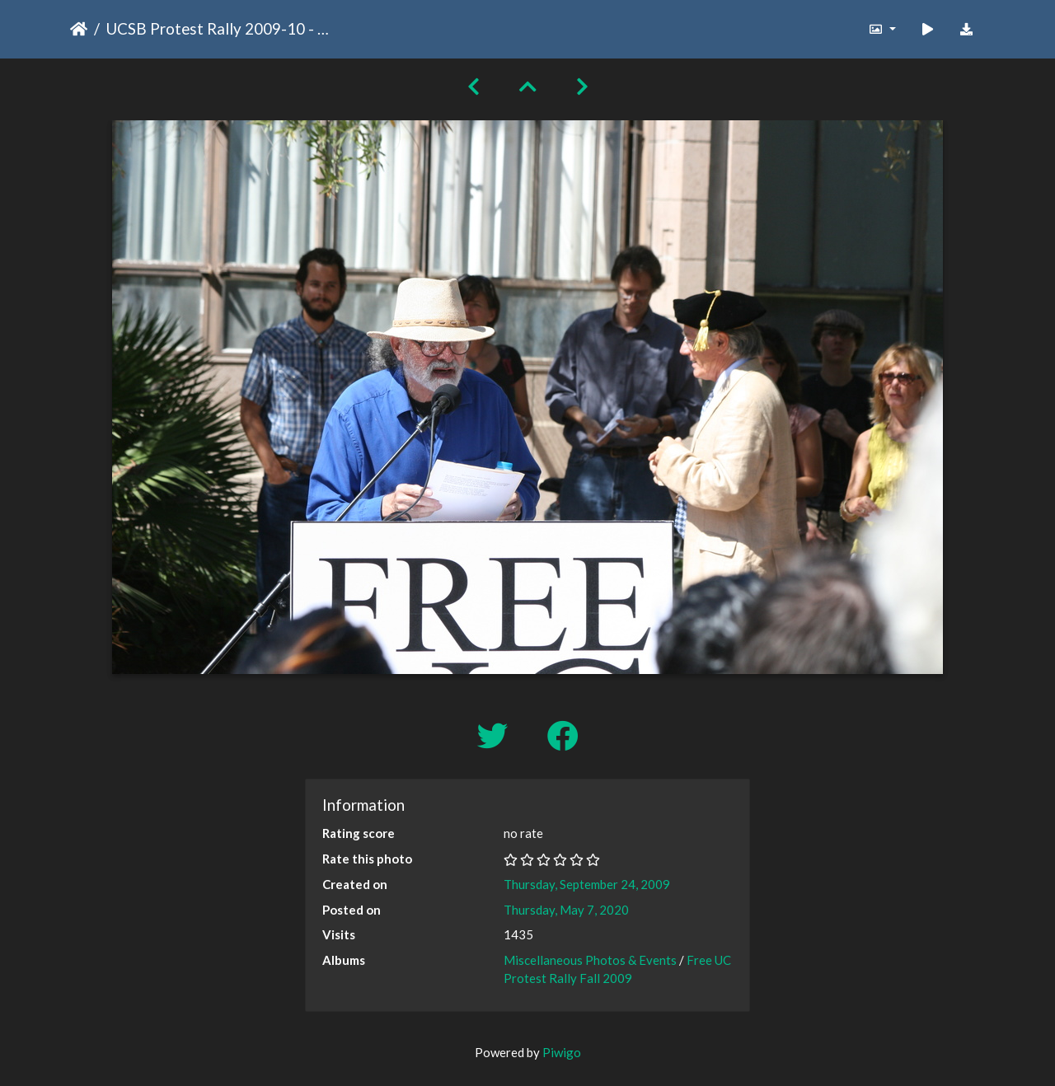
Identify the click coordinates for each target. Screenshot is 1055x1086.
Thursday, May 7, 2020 (566, 909)
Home (78, 28)
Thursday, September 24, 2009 (587, 884)
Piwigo (561, 1052)
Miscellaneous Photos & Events (590, 960)
